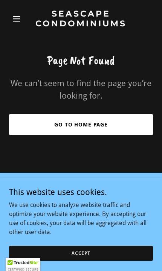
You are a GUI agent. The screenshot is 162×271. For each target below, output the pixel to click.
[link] (81, 24)
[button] (20, 18)
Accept (81, 253)
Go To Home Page (81, 125)
